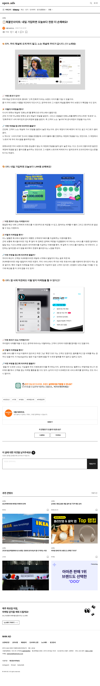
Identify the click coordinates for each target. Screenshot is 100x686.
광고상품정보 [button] (41, 10)
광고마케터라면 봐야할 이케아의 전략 (14, 504)
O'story (16, 9)
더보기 (95, 493)
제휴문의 (24, 642)
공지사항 (15, 642)
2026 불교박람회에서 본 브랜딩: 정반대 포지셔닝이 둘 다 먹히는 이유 (24, 551)
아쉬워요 (58, 435)
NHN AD (6, 636)
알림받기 (50, 422)
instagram (5, 665)
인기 (26, 10)
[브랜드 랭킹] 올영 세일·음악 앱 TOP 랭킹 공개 (66, 504)
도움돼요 (42, 435)
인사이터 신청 (34, 642)
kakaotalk (20, 665)
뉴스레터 (44, 642)
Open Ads (8, 3)
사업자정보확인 (26, 651)
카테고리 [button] (6, 10)
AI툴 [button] (49, 10)
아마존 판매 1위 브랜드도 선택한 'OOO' (64, 551)
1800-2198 (89, 651)
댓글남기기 (92, 464)
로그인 (96, 3)
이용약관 (4, 661)
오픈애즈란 (5, 642)
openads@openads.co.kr (15, 654)
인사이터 (32, 10)
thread (13, 665)
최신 (22, 10)
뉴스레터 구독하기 (11, 622)
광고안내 (53, 642)
